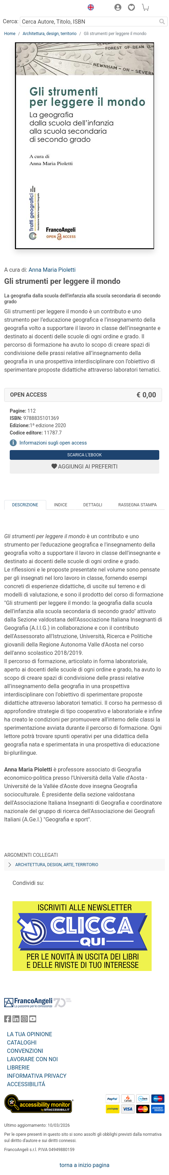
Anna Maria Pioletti (52, 270)
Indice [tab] (60, 504)
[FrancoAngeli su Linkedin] (16, 1020)
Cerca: (10, 21)
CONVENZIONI (25, 1051)
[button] (89, 8)
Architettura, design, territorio (50, 33)
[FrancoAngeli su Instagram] (24, 1020)
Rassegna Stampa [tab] (137, 504)
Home (9, 33)
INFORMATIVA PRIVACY (36, 1076)
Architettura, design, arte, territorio (56, 864)
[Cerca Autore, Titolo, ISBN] (88, 21)
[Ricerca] (162, 21)
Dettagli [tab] (92, 504)
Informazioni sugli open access (53, 443)
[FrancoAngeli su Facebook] (7, 1020)
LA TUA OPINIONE (29, 1034)
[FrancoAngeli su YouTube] (32, 1020)
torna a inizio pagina (84, 1165)
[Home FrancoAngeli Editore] (27, 8)
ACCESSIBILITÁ (26, 1084)
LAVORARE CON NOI (32, 1059)
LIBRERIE (18, 1067)
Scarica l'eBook (84, 455)
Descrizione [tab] (25, 504)
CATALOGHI (22, 1042)
